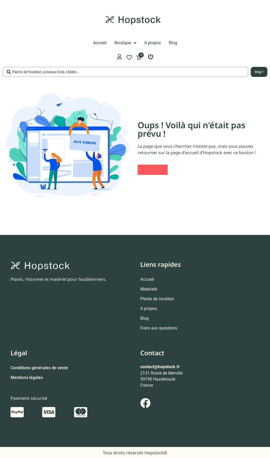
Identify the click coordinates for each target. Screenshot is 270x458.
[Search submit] (259, 72)
